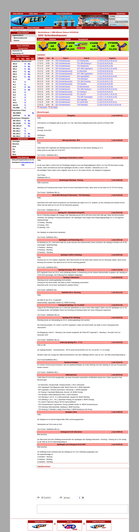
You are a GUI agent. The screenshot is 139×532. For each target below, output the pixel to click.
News (64, 28)
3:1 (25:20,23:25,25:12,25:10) (107, 89)
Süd (13, 152)
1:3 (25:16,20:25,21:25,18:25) (107, 68)
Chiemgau (16, 141)
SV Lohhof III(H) (82, 102)
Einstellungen (83, 497)
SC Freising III (82, 92)
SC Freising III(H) (83, 61)
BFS (27, 59)
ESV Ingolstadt (82, 99)
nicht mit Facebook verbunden (38, 497)
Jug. (18, 59)
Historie (16, 40)
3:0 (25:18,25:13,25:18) (105, 87)
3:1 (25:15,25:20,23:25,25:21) (107, 102)
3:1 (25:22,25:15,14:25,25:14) (107, 61)
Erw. (13, 59)
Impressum (49, 13)
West (14, 154)
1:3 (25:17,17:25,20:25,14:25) (107, 97)
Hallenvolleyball (18, 28)
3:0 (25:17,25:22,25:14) (105, 99)
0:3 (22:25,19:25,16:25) (105, 63)
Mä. (29, 64)
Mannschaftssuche (20, 38)
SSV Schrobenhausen (62, 61)
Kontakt (68, 39)
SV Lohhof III (81, 94)
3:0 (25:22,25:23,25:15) (105, 74)
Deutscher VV (17, 51)
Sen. (23, 59)
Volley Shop (33, 13)
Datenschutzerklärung (64, 13)
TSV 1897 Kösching (83, 81)
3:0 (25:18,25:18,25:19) (105, 71)
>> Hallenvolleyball (16, 30)
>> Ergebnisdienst (29, 30)
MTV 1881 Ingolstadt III (85, 68)
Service (79, 28)
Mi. (33, 113)
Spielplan (52, 39)
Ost (13, 149)
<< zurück (40, 39)
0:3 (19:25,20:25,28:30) (105, 84)
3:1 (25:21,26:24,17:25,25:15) (107, 94)
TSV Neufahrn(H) (83, 66)
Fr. (25, 64)
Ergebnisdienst (17, 35)
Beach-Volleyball (33, 28)
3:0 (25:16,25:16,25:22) (105, 79)
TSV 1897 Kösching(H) (85, 97)
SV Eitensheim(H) (83, 87)
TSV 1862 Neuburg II (84, 63)
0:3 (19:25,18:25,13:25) (105, 66)
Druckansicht (83, 39)
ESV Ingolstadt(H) (83, 76)
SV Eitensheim (82, 71)
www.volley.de (18, 13)
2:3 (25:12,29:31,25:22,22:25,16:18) (109, 105)
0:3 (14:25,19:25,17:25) (105, 81)
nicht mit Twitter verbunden (60, 497)
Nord (14, 146)
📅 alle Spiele (52, 107)
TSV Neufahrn (82, 84)
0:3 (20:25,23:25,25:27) (105, 92)
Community (48, 28)
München (15, 144)
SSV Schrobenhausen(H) (63, 71)
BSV (32, 59)
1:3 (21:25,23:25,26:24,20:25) (107, 76)
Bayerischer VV (17, 53)
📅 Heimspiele (42, 107)
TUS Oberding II (82, 79)
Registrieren (121, 13)
